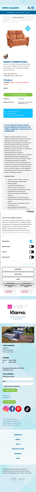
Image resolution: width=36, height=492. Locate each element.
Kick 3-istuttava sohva (10, 286)
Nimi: (4, 381)
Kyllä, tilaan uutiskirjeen (12, 386)
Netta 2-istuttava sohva (26, 286)
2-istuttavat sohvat (25, 20)
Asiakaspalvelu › (18, 319)
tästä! (16, 205)
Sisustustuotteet (18, 449)
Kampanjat (18, 454)
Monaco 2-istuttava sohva (11, 22)
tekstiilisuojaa (21, 209)
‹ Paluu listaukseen (18, 17)
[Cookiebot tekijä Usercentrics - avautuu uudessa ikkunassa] (26, 212)
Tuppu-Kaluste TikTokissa (10, 419)
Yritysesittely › (7, 397)
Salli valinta (18, 274)
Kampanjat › (6, 395)
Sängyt (18, 439)
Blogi (18, 458)
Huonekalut (6, 20)
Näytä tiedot (26, 264)
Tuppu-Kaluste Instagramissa (11, 421)
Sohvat (14, 20)
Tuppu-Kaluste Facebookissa (11, 423)
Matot (18, 444)
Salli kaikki (18, 269)
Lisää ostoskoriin (18, 95)
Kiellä (18, 279)
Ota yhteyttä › (9, 402)
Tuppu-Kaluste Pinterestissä (11, 425)
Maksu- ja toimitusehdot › (18, 317)
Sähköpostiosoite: (9, 376)
